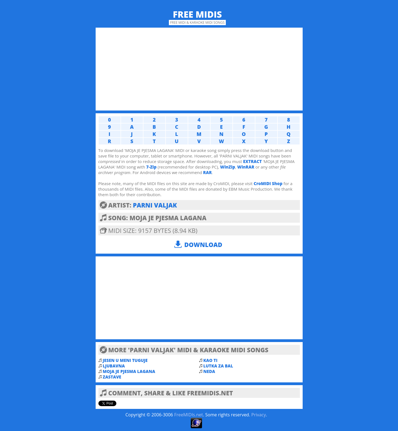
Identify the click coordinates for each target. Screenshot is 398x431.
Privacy (258, 415)
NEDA (209, 371)
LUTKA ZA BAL (218, 366)
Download (203, 244)
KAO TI (210, 360)
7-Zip (151, 167)
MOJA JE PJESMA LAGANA (129, 371)
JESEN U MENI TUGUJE (125, 360)
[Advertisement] (199, 69)
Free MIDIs (197, 14)
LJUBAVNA (114, 366)
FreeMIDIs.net (188, 415)
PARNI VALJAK (155, 205)
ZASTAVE (112, 377)
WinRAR (245, 167)
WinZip (227, 167)
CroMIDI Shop (268, 183)
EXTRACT (252, 161)
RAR (207, 172)
